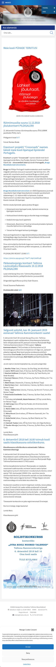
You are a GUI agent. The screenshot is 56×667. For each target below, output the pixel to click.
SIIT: (18, 137)
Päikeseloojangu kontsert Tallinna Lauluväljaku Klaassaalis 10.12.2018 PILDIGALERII (23, 266)
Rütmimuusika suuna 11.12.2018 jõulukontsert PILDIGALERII (21, 124)
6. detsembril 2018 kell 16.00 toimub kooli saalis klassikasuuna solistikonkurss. (26, 441)
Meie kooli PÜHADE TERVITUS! (20, 48)
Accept (28, 647)
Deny (28, 653)
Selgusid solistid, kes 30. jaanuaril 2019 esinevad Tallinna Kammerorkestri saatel (26, 331)
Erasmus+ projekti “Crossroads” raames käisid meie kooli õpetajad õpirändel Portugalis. (25, 149)
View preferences (28, 659)
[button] (52, 630)
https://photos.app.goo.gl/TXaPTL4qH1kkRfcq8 (22, 258)
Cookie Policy (27, 664)
